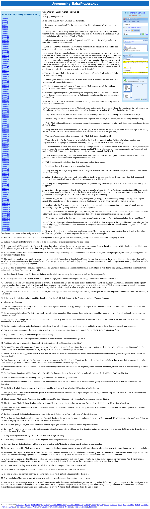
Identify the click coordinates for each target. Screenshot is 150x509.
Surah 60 (5, 129)
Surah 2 (5, 20)
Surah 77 (5, 161)
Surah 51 (5, 112)
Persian (29, 507)
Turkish (84, 507)
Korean (4, 507)
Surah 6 (5, 28)
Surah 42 (5, 95)
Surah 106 (6, 215)
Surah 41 (5, 93)
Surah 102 (6, 207)
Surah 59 (5, 127)
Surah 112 (6, 226)
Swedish (76, 507)
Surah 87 (5, 179)
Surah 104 (6, 211)
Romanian (53, 507)
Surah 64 (5, 136)
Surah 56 (5, 121)
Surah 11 (5, 37)
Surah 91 (5, 187)
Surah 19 (5, 52)
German (113, 505)
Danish (87, 505)
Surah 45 (5, 101)
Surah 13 (5, 41)
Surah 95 (5, 194)
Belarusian (35, 505)
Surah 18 (5, 50)
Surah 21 (5, 56)
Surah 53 (5, 116)
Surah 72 (5, 151)
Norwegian (20, 507)
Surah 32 (5, 76)
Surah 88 (5, 181)
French (106, 505)
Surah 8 (5, 31)
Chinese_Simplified (58, 505)
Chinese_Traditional (75, 505)
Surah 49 (5, 108)
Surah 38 (5, 88)
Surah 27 (5, 67)
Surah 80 (5, 166)
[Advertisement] (46, 495)
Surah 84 (5, 174)
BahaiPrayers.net (85, 3)
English (100, 505)
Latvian (12, 507)
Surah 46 (5, 103)
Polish (35, 507)
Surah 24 (5, 61)
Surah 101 (6, 206)
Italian (137, 505)
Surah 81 (5, 168)
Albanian (20, 505)
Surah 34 (5, 80)
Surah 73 (5, 153)
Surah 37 (5, 86)
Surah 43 (5, 97)
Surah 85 (5, 176)
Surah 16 (5, 46)
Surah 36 (5, 84)
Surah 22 (5, 58)
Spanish (68, 507)
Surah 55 (5, 119)
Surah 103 (6, 209)
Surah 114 (6, 230)
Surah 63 (5, 134)
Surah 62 (5, 132)
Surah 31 (5, 74)
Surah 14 (5, 43)
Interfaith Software (137, 13)
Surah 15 (5, 44)
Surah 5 (5, 26)
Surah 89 (5, 183)
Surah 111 (6, 224)
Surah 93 (5, 191)
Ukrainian (92, 507)
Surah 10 (5, 35)
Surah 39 (5, 89)
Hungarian (122, 505)
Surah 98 (5, 200)
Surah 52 (5, 114)
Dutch (93, 505)
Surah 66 (5, 140)
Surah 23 (5, 59)
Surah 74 (5, 155)
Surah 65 (5, 138)
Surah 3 (5, 22)
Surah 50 (5, 110)
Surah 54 (5, 118)
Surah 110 (6, 222)
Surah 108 (6, 219)
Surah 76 (5, 159)
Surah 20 (5, 54)
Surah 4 (5, 24)
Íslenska (130, 505)
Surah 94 (5, 192)
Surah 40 (5, 91)
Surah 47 (5, 104)
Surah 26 (5, 65)
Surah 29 (5, 71)
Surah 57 (5, 123)
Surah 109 (6, 221)
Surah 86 (5, 177)
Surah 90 (5, 185)
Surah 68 (5, 144)
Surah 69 (5, 146)
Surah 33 (5, 78)
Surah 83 (5, 172)
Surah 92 (5, 189)
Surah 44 (5, 99)
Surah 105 (6, 213)
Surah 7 (5, 29)
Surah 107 (6, 217)
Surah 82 (5, 170)
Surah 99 (5, 202)
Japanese (144, 505)
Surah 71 (5, 149)
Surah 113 (6, 228)
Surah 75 (5, 157)
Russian (61, 507)
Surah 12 (5, 39)
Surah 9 (5, 33)
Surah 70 (5, 147)
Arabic (27, 505)
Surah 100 (6, 204)
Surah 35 (5, 82)
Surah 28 (5, 69)
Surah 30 (5, 73)
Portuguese (43, 507)
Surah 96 (5, 196)
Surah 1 (5, 18)
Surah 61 (5, 131)
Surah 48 (5, 106)
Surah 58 (5, 125)
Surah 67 (5, 142)
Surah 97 (5, 198)
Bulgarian (45, 505)
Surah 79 (5, 164)
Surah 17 (5, 48)
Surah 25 (5, 63)
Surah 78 (5, 162)
